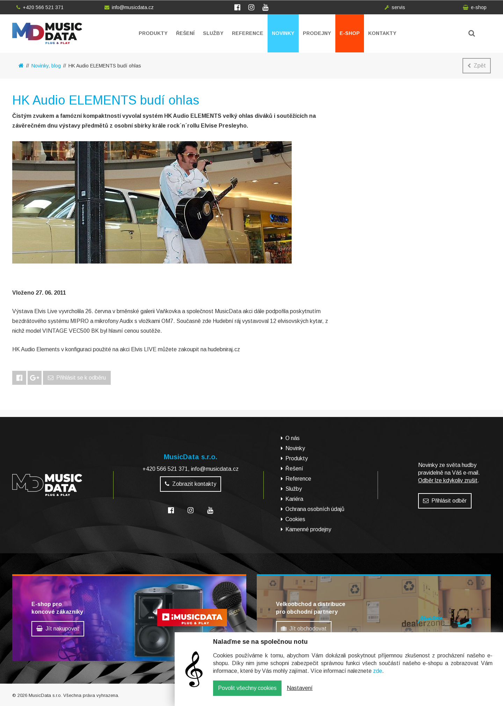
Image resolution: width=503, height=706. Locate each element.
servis (395, 7)
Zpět (476, 66)
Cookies (295, 519)
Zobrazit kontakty (190, 484)
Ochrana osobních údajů (314, 509)
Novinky (283, 33)
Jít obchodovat (304, 629)
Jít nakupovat (57, 629)
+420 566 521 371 (40, 7)
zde (377, 676)
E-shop (350, 33)
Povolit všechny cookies (247, 693)
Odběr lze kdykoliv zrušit (448, 480)
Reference (247, 33)
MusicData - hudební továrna (47, 33)
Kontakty (382, 33)
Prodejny (317, 33)
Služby (213, 33)
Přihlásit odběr (445, 501)
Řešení (185, 33)
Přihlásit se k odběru (77, 378)
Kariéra (294, 499)
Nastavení (300, 693)
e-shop (475, 7)
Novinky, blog (46, 66)
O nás (292, 438)
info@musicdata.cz (129, 7)
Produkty (153, 33)
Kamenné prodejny (308, 529)
